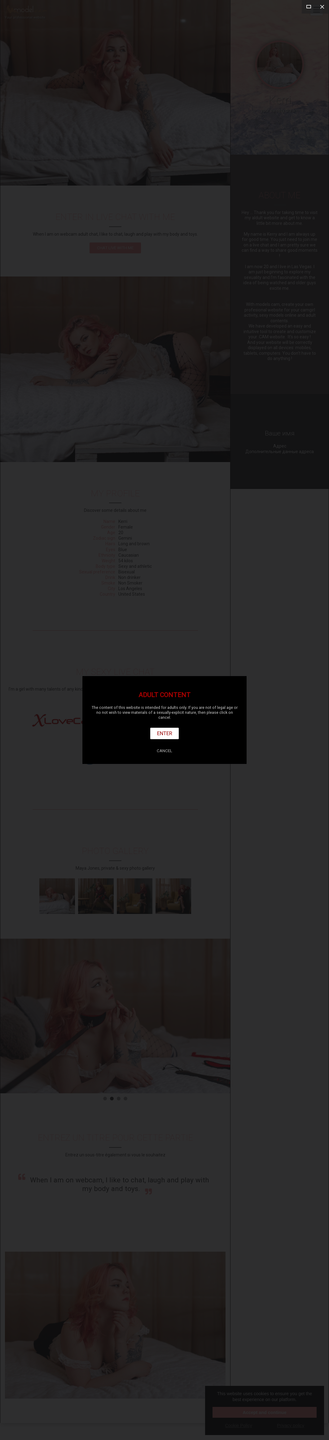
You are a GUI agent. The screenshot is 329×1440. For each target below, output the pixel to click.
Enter (164, 733)
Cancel (164, 750)
